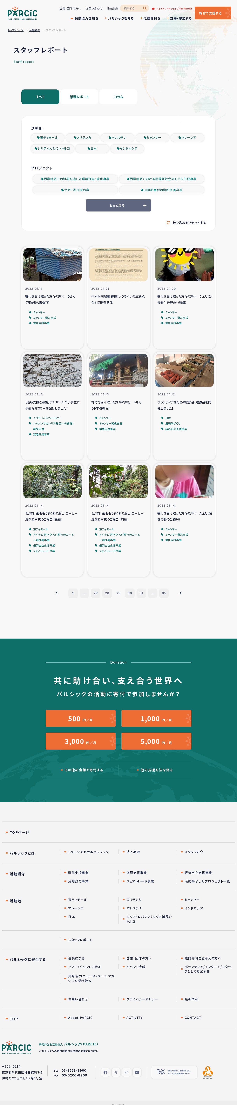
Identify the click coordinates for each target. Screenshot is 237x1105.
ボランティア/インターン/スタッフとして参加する (208, 973)
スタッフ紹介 (194, 855)
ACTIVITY (134, 1021)
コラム (118, 97)
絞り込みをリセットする (189, 224)
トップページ (16, 30)
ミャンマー (154, 138)
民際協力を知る (84, 18)
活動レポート (79, 97)
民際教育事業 (78, 885)
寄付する (209, 13)
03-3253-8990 (74, 1074)
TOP (14, 1022)
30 (130, 595)
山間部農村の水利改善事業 (163, 191)
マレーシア (188, 138)
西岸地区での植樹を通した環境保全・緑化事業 (77, 180)
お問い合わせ (91, 8)
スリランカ (84, 138)
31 (142, 595)
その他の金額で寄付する (84, 773)
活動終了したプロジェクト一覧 (207, 885)
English (110, 8)
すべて (40, 97)
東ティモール (49, 138)
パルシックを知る (118, 18)
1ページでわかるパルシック (88, 855)
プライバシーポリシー (142, 1003)
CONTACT (193, 1021)
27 (95, 595)
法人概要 (133, 855)
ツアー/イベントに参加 (85, 970)
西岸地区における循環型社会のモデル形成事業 (163, 180)
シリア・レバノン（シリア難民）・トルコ (149, 922)
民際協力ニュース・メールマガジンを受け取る (91, 982)
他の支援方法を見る (157, 773)
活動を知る (149, 18)
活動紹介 (34, 30)
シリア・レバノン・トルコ (54, 149)
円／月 (80, 721)
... (83, 595)
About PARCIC (80, 1021)
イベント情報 (136, 970)
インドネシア (129, 149)
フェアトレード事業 (140, 885)
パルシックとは (22, 856)
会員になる (76, 962)
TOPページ (19, 836)
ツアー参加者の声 (76, 191)
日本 (94, 149)
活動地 (15, 904)
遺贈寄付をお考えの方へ (203, 962)
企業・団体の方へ (67, 8)
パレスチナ (119, 138)
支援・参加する (178, 18)
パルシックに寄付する (28, 963)
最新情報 (191, 1003)
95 (165, 595)
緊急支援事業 (78, 876)
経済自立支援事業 (198, 876)
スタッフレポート (80, 943)
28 (107, 595)
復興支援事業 (136, 876)
